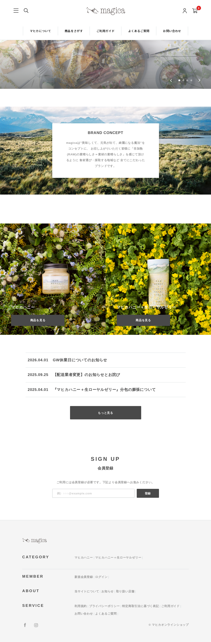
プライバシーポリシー (104, 606)
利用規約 (80, 606)
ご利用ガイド (105, 31)
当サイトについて (86, 591)
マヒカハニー (83, 557)
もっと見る (105, 412)
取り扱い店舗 (125, 591)
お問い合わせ (172, 31)
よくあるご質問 (138, 31)
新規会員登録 (83, 577)
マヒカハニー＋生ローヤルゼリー (118, 557)
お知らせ (107, 591)
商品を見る (38, 320)
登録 (148, 493)
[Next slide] (199, 80)
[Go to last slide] (171, 80)
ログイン (101, 577)
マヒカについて (40, 31)
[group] (105, 44)
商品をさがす (74, 31)
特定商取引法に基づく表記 (140, 606)
